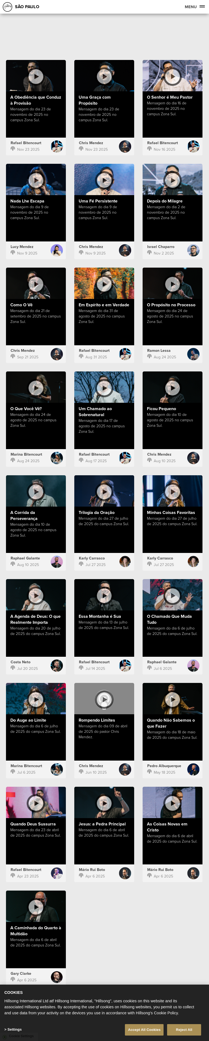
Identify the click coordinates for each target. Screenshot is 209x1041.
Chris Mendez (91, 143)
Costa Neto (20, 662)
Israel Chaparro (160, 247)
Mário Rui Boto (92, 870)
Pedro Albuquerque (164, 766)
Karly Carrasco (92, 558)
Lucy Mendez (22, 247)
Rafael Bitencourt (26, 143)
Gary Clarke (21, 973)
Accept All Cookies (144, 1032)
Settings (14, 1031)
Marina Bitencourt (26, 454)
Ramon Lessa (159, 350)
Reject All (184, 1032)
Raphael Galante (25, 558)
